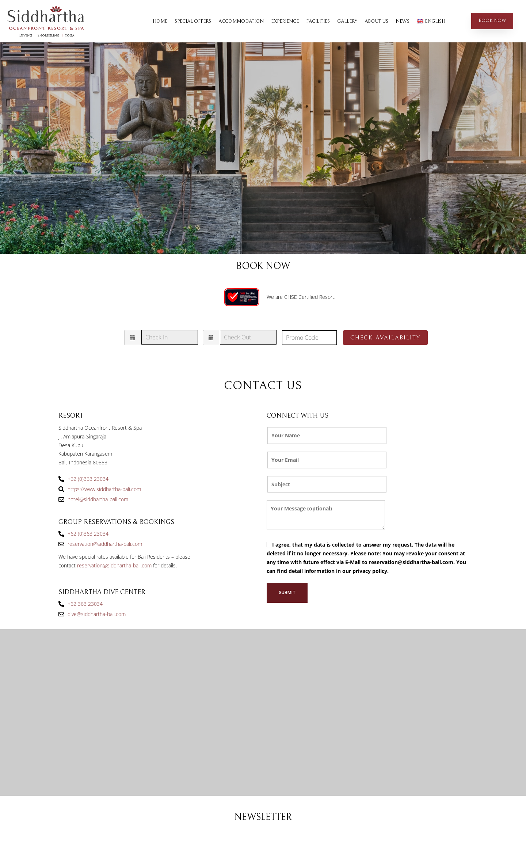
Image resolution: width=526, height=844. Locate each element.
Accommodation (241, 21)
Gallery (347, 21)
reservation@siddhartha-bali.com (114, 565)
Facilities (318, 21)
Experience (285, 21)
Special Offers (193, 21)
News (402, 21)
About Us (376, 21)
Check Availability (385, 337)
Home (160, 21)
